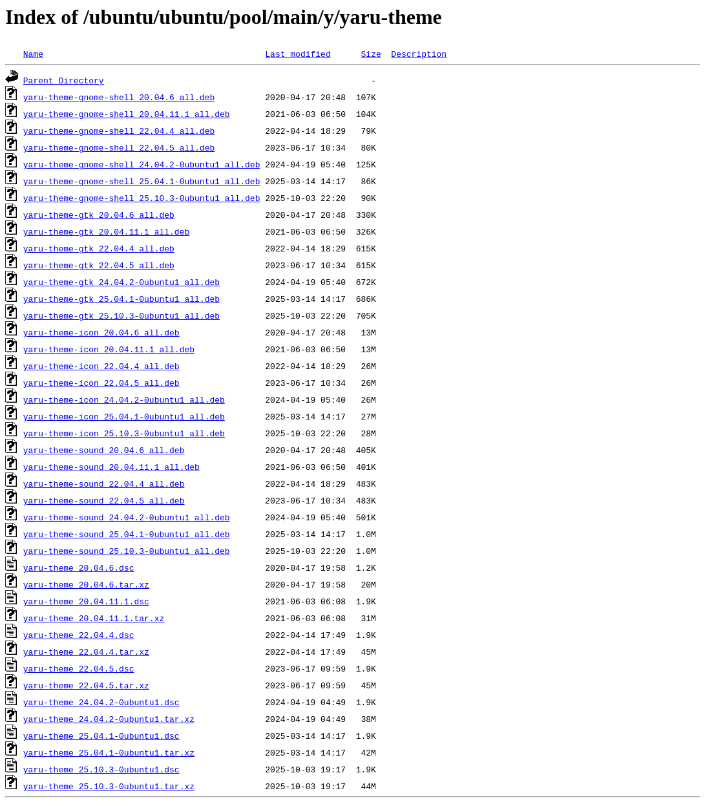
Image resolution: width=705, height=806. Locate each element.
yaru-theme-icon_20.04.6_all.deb (101, 332)
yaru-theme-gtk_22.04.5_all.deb (98, 265)
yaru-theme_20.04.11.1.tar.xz (93, 618)
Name (33, 53)
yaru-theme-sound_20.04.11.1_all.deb (111, 466)
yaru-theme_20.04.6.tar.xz (86, 584)
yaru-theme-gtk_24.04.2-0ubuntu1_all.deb (121, 282)
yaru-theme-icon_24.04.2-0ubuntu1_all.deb (124, 399)
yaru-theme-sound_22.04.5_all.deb (104, 500)
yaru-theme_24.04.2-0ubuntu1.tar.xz (109, 719)
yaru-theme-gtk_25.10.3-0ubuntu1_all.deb (121, 315)
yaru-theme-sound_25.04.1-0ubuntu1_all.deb (126, 534)
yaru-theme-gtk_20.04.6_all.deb (98, 214)
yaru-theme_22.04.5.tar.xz (86, 685)
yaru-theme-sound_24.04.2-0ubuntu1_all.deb (126, 517)
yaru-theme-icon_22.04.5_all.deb (101, 382)
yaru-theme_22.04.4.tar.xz (86, 651)
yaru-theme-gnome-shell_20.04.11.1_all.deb (126, 114)
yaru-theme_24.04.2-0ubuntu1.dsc (101, 702)
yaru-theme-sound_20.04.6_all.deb (104, 450)
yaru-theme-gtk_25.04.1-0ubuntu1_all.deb (121, 298)
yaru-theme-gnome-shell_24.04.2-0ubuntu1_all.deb (141, 164)
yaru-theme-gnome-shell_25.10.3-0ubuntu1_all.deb (141, 198)
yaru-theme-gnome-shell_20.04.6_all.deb (119, 97)
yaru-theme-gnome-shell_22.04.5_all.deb (119, 147)
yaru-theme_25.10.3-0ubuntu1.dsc (101, 769)
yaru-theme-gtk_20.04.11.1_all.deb (106, 231)
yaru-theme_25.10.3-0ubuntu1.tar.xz (109, 786)
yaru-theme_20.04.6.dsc (78, 567)
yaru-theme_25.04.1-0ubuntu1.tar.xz (109, 752)
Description (419, 53)
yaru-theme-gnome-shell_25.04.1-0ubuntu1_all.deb (141, 181)
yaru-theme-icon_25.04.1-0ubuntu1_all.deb (124, 416)
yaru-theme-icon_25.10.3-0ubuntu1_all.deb (124, 433)
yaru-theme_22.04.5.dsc (78, 668)
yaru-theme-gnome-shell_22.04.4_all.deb (119, 130)
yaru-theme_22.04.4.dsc (78, 635)
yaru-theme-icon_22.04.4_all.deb (101, 366)
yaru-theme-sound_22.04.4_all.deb (104, 483)
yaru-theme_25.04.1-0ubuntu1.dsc (101, 735)
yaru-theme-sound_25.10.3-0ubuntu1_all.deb (126, 551)
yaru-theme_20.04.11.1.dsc (86, 601)
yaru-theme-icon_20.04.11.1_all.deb (109, 349)
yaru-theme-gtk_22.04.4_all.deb (98, 248)
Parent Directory (63, 80)
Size (371, 53)
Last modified (297, 53)
